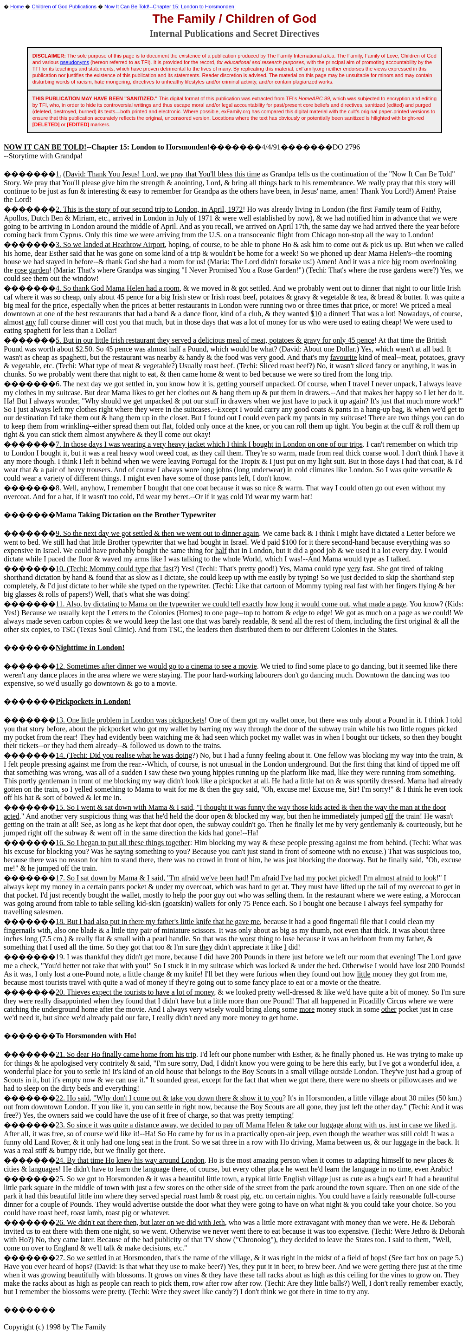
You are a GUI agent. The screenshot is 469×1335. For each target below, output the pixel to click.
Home (17, 6)
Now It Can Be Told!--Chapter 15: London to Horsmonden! (170, 6)
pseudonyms (74, 62)
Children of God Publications (64, 6)
